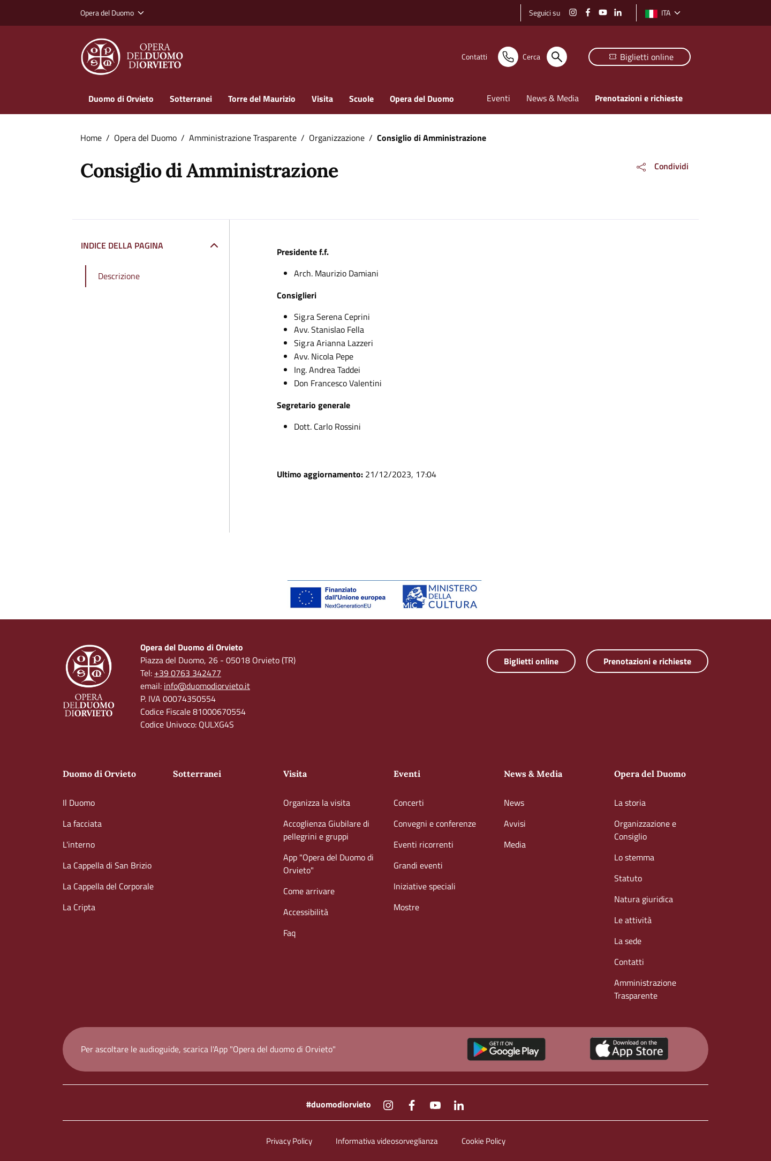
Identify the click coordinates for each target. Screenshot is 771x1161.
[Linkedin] (618, 11)
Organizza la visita (316, 802)
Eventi (407, 773)
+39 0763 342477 (187, 672)
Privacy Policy (289, 1141)
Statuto (628, 878)
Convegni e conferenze (435, 823)
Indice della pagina (122, 245)
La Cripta (79, 907)
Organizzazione (337, 137)
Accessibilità (305, 911)
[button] (662, 167)
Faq (289, 932)
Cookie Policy (483, 1141)
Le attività (633, 919)
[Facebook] (588, 11)
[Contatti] (451, 57)
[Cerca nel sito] (524, 57)
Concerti (409, 802)
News (514, 802)
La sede (627, 940)
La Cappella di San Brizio (107, 865)
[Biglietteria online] (639, 57)
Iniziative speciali (425, 886)
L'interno (79, 844)
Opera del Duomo (145, 137)
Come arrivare (309, 891)
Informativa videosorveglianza (387, 1141)
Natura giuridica (643, 899)
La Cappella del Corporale (108, 886)
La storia (630, 802)
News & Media (533, 773)
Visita (295, 773)
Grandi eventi (418, 865)
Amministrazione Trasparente (243, 137)
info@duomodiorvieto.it (207, 685)
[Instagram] (573, 11)
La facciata (82, 823)
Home (91, 137)
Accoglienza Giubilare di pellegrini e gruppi (326, 830)
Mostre (406, 907)
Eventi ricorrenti (423, 844)
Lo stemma (634, 857)
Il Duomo (79, 802)
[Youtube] (603, 11)
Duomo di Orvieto (99, 773)
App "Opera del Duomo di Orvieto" (328, 864)
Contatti (629, 961)
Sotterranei (197, 773)
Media (515, 844)
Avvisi (515, 823)
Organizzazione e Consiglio (645, 830)
